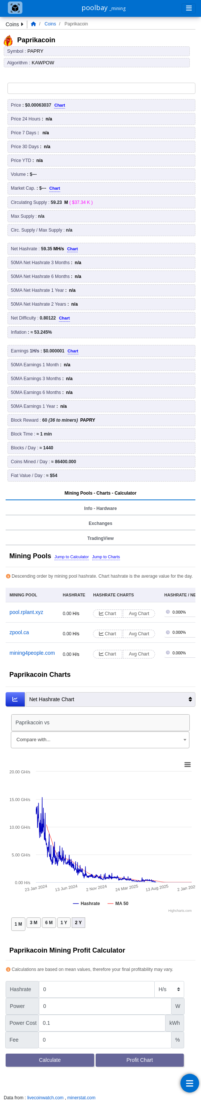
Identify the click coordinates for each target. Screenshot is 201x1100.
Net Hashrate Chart (110, 699)
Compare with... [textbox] (33, 739)
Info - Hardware (100, 508)
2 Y (78, 922)
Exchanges (100, 523)
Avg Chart (139, 613)
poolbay (103, 7)
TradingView (100, 538)
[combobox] (100, 739)
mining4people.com (32, 653)
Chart (59, 105)
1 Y (64, 922)
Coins (50, 24)
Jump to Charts (106, 556)
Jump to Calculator (72, 556)
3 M (33, 922)
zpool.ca (19, 632)
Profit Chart (139, 1060)
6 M (49, 922)
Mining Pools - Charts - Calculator (101, 493)
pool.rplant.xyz (26, 612)
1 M (18, 924)
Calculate (50, 1060)
